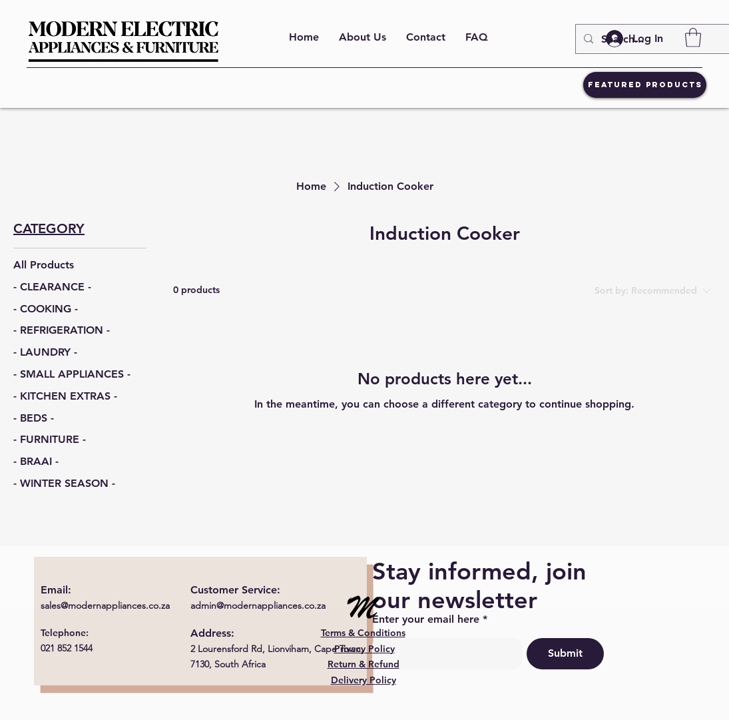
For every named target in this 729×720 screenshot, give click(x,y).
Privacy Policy (364, 649)
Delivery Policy (363, 680)
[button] (693, 37)
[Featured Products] (644, 85)
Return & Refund (363, 664)
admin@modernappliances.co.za (258, 605)
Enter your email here (425, 619)
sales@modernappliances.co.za (105, 605)
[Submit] (565, 653)
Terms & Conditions (363, 633)
